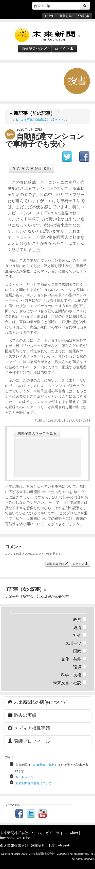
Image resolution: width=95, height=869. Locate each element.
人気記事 (83, 16)
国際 (80, 651)
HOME (49, 16)
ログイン (64, 49)
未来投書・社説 (70, 683)
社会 (80, 635)
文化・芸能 (74, 659)
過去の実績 (22, 715)
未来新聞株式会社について (33, 783)
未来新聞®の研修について (37, 702)
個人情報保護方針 (14, 846)
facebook (7, 838)
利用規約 (38, 846)
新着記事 (66, 16)
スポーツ (76, 643)
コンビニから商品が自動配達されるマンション (39, 119)
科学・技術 (74, 675)
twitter (73, 833)
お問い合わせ (59, 846)
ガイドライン (24, 777)
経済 (80, 627)
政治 (80, 620)
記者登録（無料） (45, 765)
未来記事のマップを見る (36, 433)
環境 (80, 667)
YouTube (23, 838)
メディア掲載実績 (29, 728)
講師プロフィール (29, 741)
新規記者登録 (34, 49)
